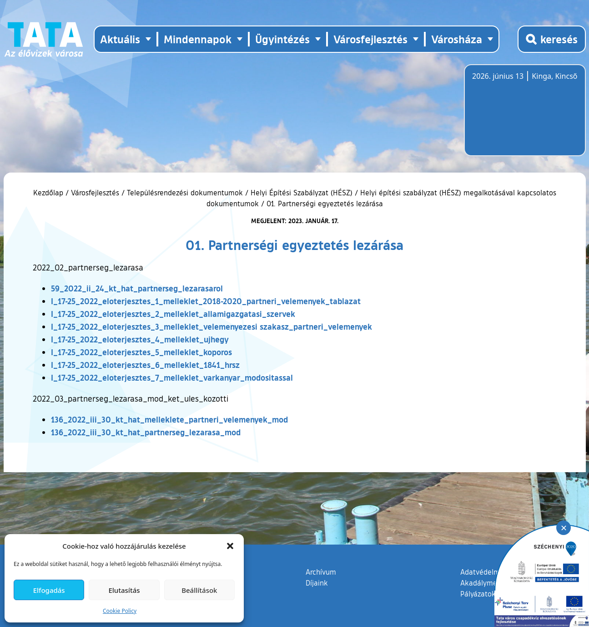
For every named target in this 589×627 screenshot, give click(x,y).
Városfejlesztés (95, 192)
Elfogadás (49, 590)
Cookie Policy (119, 611)
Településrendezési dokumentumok (185, 192)
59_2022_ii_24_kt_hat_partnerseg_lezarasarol (137, 288)
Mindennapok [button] (198, 39)
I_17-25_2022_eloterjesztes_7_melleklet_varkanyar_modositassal (172, 377)
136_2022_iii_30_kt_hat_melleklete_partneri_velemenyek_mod (169, 419)
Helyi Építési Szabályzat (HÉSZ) (301, 192)
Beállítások (199, 590)
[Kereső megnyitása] (552, 39)
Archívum (321, 571)
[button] (230, 546)
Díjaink (317, 582)
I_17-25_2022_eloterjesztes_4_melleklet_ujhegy (140, 339)
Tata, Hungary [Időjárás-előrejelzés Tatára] (523, 116)
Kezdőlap (49, 192)
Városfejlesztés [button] (370, 39)
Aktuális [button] (120, 39)
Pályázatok (478, 593)
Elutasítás (124, 590)
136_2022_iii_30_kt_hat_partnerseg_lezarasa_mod (146, 432)
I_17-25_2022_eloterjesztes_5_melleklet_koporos (141, 352)
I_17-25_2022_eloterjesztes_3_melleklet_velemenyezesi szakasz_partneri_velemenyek (211, 326)
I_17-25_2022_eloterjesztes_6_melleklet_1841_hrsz (145, 364)
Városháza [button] (456, 39)
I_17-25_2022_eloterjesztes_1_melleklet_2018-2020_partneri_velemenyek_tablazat (206, 301)
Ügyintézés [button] (282, 39)
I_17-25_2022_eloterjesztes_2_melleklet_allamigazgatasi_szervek (173, 313)
